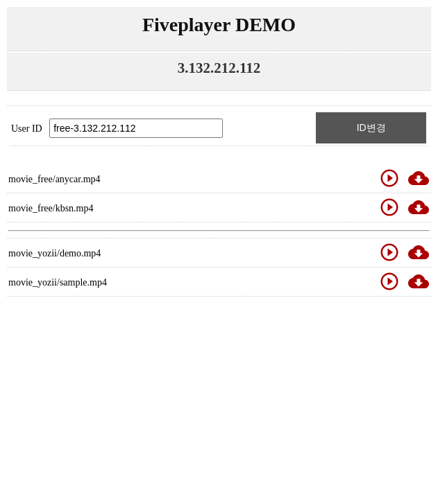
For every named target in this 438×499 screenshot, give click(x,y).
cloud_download (418, 178)
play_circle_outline (389, 178)
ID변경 (371, 127)
